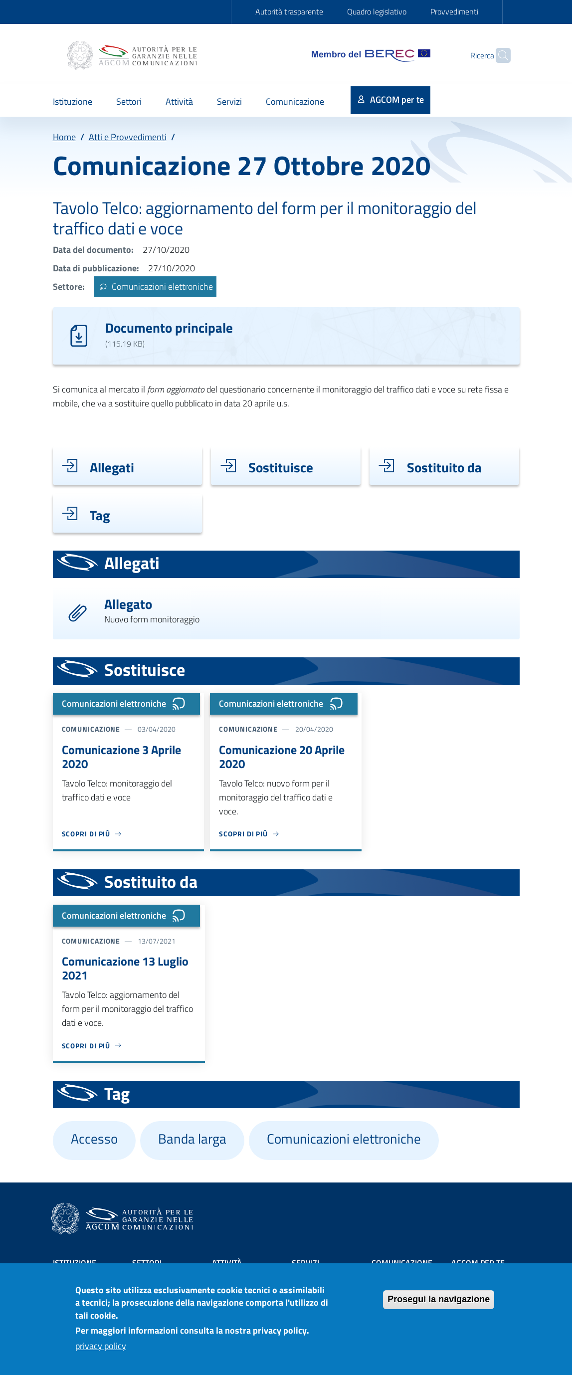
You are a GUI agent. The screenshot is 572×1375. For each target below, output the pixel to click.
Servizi (305, 1263)
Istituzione (74, 1263)
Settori (147, 1263)
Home (64, 137)
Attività (227, 1263)
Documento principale (169, 327)
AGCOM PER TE (478, 1263)
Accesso (94, 1138)
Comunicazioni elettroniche (155, 286)
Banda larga (192, 1138)
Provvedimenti (454, 11)
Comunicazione (402, 1263)
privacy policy (100, 1354)
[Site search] (499, 55)
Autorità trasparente (289, 11)
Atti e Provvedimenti (128, 137)
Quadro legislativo (376, 11)
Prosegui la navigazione (438, 1308)
